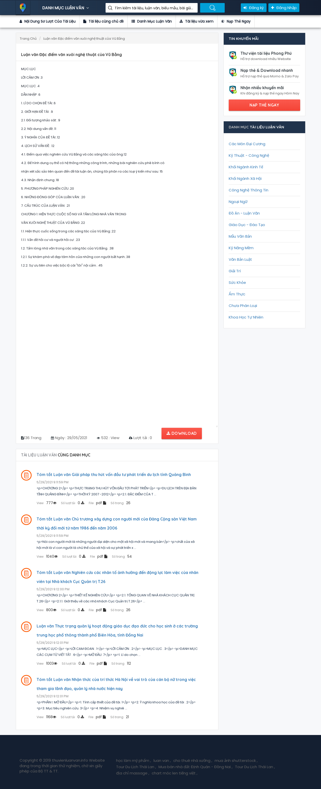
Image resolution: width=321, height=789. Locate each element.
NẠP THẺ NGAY (264, 105)
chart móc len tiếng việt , (174, 773)
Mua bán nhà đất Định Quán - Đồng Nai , (195, 766)
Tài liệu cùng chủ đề (103, 21)
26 (120, 502)
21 (119, 716)
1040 (47, 556)
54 (122, 556)
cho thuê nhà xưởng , (192, 760)
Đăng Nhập (284, 7)
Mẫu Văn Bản (240, 236)
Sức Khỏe (237, 282)
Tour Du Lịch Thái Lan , (136, 766)
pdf (97, 502)
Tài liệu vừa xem (196, 21)
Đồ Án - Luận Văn (244, 213)
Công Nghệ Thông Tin (248, 190)
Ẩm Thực (237, 294)
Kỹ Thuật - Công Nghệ (249, 155)
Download (182, 433)
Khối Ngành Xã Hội (245, 178)
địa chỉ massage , (132, 773)
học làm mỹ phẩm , (133, 760)
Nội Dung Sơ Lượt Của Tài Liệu (47, 21)
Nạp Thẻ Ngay (236, 21)
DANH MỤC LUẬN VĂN (66, 8)
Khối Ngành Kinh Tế (246, 167)
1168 (46, 716)
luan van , (162, 760)
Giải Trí (235, 271)
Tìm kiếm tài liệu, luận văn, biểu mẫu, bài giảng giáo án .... (154, 8)
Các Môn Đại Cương (247, 143)
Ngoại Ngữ (238, 201)
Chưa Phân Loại (243, 305)
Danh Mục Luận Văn (151, 21)
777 (46, 502)
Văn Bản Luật (240, 259)
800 (46, 609)
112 (121, 663)
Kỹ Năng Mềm (241, 247)
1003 (47, 663)
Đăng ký (254, 7)
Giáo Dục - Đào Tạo (247, 224)
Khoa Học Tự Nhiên (246, 317)
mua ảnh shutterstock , (236, 760)
